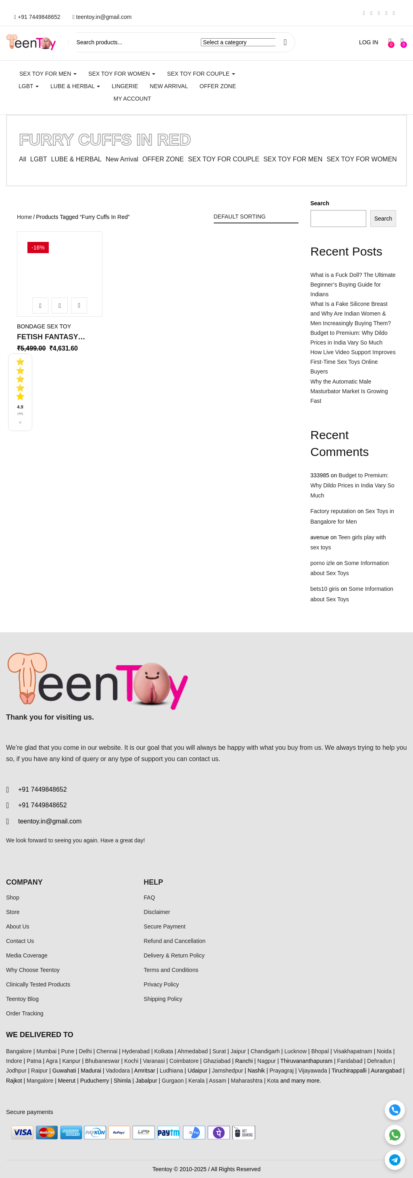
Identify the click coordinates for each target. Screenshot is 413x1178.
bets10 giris (325, 589)
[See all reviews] (20, 392)
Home (24, 217)
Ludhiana (171, 1070)
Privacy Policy (161, 984)
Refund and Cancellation (174, 941)
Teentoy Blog (22, 999)
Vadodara (118, 1070)
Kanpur (71, 1061)
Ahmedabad (192, 1051)
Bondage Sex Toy (44, 326)
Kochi (131, 1061)
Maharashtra (247, 1080)
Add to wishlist (79, 305)
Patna (34, 1061)
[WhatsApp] (395, 1135)
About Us (17, 926)
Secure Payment (165, 926)
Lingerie (125, 86)
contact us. (204, 758)
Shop (12, 897)
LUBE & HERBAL (75, 86)
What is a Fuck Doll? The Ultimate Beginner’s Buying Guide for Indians (353, 284)
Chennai (106, 1051)
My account (132, 98)
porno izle (323, 563)
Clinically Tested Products (38, 984)
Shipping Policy (163, 999)
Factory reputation (333, 511)
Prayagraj (281, 1070)
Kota (273, 1080)
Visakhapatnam (353, 1051)
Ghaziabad (217, 1061)
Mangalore (40, 1080)
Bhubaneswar (102, 1061)
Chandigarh (265, 1051)
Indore (14, 1061)
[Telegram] (395, 1160)
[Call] (395, 1110)
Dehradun (379, 1061)
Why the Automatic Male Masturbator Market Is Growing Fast (349, 391)
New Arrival (169, 86)
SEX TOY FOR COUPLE (201, 73)
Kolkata (163, 1051)
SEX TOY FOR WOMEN (121, 73)
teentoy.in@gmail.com (102, 17)
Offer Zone (218, 86)
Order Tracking (25, 1013)
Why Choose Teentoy (33, 970)
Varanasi (154, 1061)
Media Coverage (27, 955)
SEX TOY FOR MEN (48, 73)
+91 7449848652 (37, 17)
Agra (52, 1061)
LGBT (29, 86)
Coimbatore (183, 1061)
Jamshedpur (227, 1070)
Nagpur (266, 1061)
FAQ (149, 897)
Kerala (196, 1080)
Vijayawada (312, 1070)
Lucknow (295, 1051)
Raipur (39, 1070)
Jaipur (238, 1051)
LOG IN (368, 42)
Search (320, 203)
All (22, 159)
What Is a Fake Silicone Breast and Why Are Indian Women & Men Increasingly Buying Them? (351, 313)
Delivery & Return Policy (174, 955)
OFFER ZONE (163, 159)
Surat (219, 1051)
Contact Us (20, 941)
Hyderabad (136, 1051)
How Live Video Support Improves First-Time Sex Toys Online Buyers (353, 362)
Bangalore (19, 1051)
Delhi (85, 1051)
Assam (217, 1080)
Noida (384, 1051)
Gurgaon (173, 1080)
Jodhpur (16, 1070)
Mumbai (46, 1051)
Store (12, 912)
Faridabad (350, 1061)
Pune (67, 1051)
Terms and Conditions (171, 970)
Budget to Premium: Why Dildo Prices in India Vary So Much (352, 485)
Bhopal (320, 1051)
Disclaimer (157, 912)
